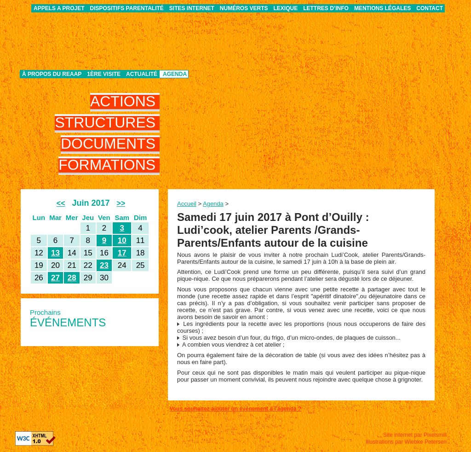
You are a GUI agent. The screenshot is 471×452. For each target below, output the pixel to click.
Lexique (286, 8)
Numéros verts (244, 8)
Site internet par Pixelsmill (415, 435)
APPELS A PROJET (59, 8)
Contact (429, 8)
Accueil (186, 203)
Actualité (141, 74)
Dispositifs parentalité (127, 8)
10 (122, 240)
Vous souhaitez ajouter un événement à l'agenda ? (236, 409)
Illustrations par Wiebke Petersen (406, 442)
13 (55, 253)
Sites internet (191, 8)
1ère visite (104, 74)
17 (122, 253)
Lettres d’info (326, 8)
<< (61, 203)
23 (104, 265)
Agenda (175, 74)
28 (72, 277)
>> (121, 203)
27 (55, 277)
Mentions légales (382, 8)
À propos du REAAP (51, 74)
